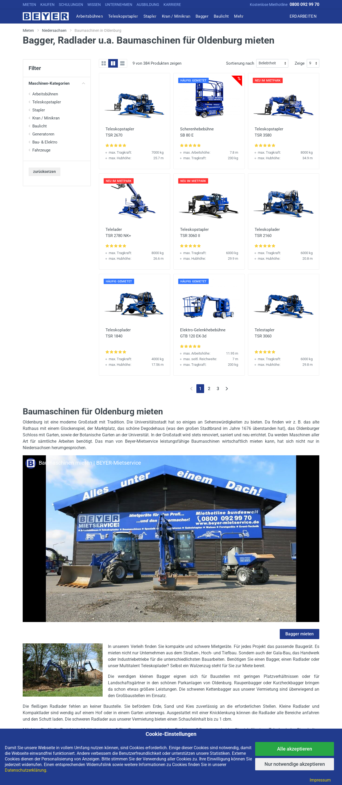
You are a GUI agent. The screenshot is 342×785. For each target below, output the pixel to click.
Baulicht (39, 126)
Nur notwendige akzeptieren (295, 764)
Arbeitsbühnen (45, 94)
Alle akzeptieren (294, 749)
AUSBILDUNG (148, 4)
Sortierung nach (240, 63)
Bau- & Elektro (44, 142)
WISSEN (94, 4)
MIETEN (29, 4)
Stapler (38, 110)
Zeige (300, 63)
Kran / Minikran (46, 118)
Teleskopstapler (46, 102)
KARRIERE (172, 4)
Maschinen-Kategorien (57, 83)
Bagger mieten (299, 633)
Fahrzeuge (41, 150)
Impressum (320, 780)
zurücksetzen (44, 171)
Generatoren (43, 134)
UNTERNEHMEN (118, 4)
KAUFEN (47, 4)
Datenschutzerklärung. (26, 770)
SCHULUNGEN (71, 4)
